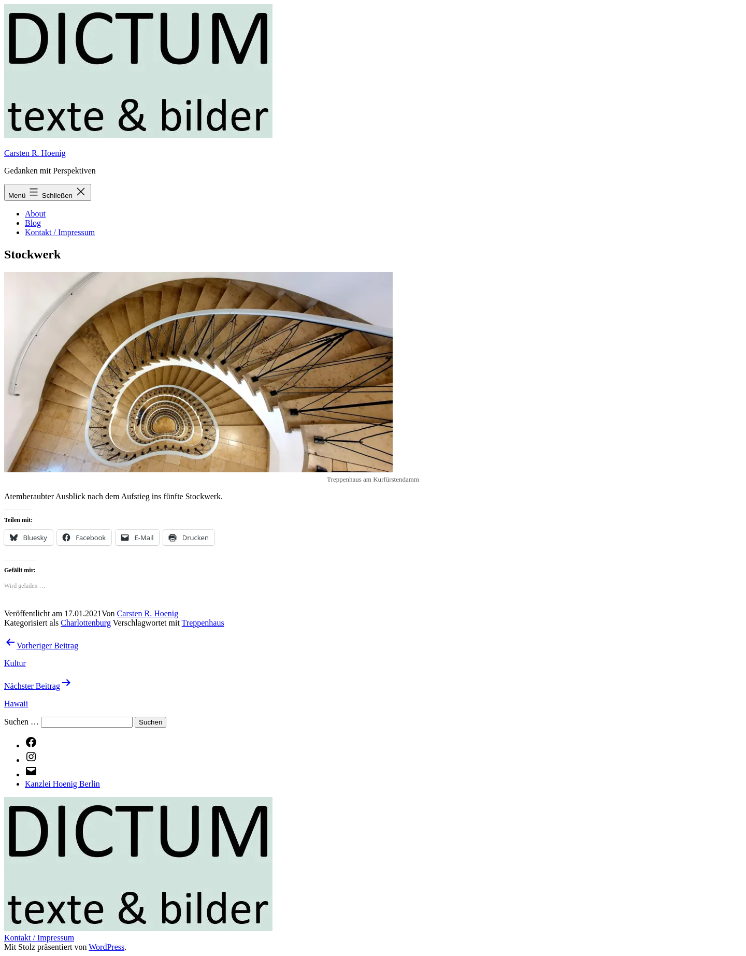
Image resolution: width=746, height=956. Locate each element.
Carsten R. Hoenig (35, 153)
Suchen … (21, 721)
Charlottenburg (86, 622)
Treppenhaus (203, 622)
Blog (33, 223)
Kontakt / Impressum (60, 232)
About (35, 213)
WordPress (106, 947)
